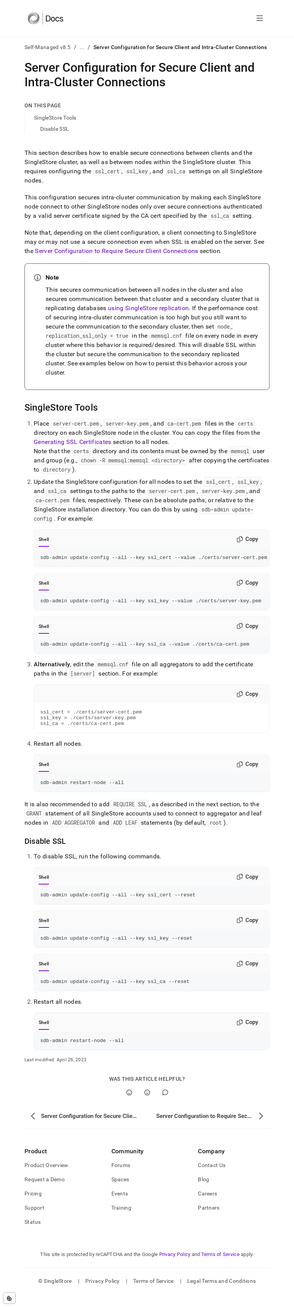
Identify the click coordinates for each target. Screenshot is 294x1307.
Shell (44, 539)
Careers (207, 1206)
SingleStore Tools (55, 118)
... (82, 47)
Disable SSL (54, 129)
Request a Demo (44, 1192)
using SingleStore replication (148, 308)
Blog (203, 1192)
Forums (121, 1178)
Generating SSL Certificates (72, 442)
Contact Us (211, 1178)
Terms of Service (220, 1267)
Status (32, 1234)
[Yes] (129, 1105)
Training (121, 1220)
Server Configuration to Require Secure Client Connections (116, 251)
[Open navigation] (260, 18)
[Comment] (165, 1105)
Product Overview (46, 1178)
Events (119, 1206)
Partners (208, 1220)
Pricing (33, 1206)
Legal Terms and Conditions (221, 1294)
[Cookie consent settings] (9, 1298)
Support (34, 1220)
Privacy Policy (175, 1267)
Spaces (120, 1192)
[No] (147, 1105)
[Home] (45, 18)
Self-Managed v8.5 (47, 47)
